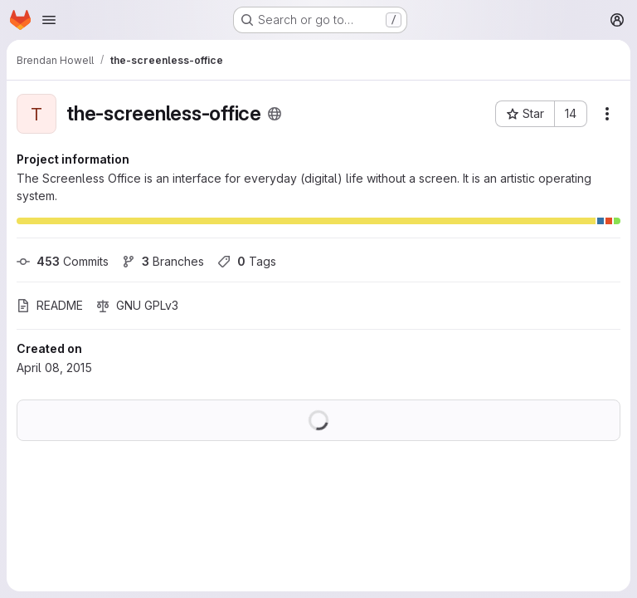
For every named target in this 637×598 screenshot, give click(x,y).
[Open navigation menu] (49, 20)
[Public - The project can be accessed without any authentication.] (274, 113)
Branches (163, 261)
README (50, 305)
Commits (63, 261)
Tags (246, 261)
